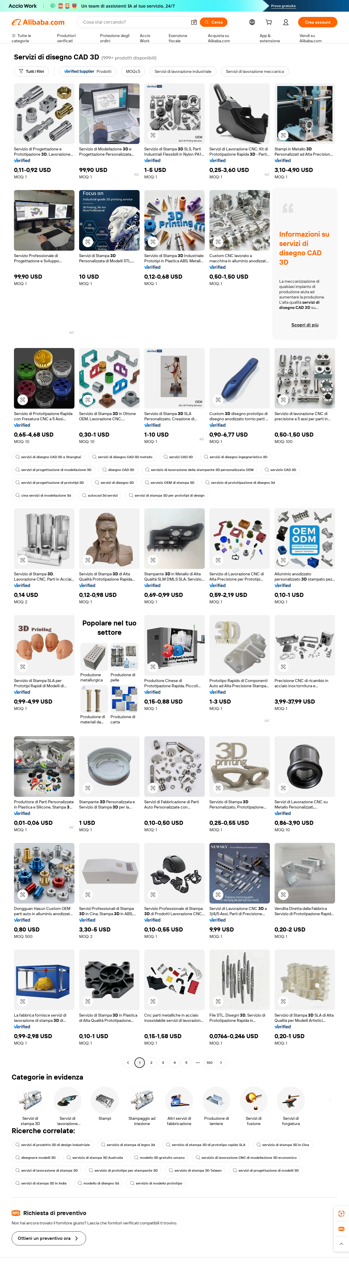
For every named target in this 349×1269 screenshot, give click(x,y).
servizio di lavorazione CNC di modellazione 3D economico (246, 1157)
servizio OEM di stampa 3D (169, 482)
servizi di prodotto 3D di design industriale (52, 1145)
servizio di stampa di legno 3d (128, 1145)
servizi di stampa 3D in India (41, 1183)
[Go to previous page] (128, 1062)
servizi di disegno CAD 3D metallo (122, 457)
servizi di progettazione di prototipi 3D (49, 482)
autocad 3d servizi (100, 495)
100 (209, 1063)
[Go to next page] (221, 1062)
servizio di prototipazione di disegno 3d (240, 482)
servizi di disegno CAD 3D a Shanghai (48, 457)
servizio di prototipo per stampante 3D (123, 1170)
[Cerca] (213, 22)
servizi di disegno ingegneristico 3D (235, 457)
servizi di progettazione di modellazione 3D (53, 469)
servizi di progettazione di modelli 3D (266, 1170)
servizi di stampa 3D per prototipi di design (166, 495)
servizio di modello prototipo (156, 1183)
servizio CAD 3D (280, 469)
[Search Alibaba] (134, 22)
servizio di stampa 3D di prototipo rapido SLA (205, 1145)
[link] (341, 1213)
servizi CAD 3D (178, 457)
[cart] (270, 23)
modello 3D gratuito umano (159, 1157)
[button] (193, 22)
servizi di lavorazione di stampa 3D (46, 1170)
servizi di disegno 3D (114, 482)
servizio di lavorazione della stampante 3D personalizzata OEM (199, 469)
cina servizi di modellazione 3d (43, 495)
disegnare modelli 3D (35, 1157)
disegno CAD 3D (118, 469)
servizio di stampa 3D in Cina (283, 1145)
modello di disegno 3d (98, 1183)
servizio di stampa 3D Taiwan (195, 1170)
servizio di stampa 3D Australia (95, 1157)
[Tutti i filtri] (31, 71)
